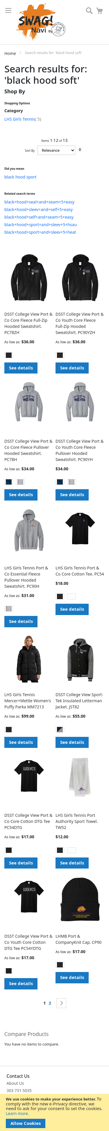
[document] (54, 1112)
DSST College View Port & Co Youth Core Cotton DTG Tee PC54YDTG (28, 942)
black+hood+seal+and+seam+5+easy (39, 202)
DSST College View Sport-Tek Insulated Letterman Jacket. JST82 (79, 701)
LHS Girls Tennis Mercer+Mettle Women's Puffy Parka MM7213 (27, 701)
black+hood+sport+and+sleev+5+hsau (40, 224)
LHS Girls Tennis (22, 119)
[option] (8, 355)
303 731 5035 (19, 1090)
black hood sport (20, 177)
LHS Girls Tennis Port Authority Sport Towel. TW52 (77, 821)
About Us (15, 1083)
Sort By (30, 151)
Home (10, 53)
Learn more (17, 1113)
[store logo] (40, 22)
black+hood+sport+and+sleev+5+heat (40, 232)
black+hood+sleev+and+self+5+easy (38, 209)
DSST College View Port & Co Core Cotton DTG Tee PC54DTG (28, 821)
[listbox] (28, 356)
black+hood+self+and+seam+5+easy (39, 217)
